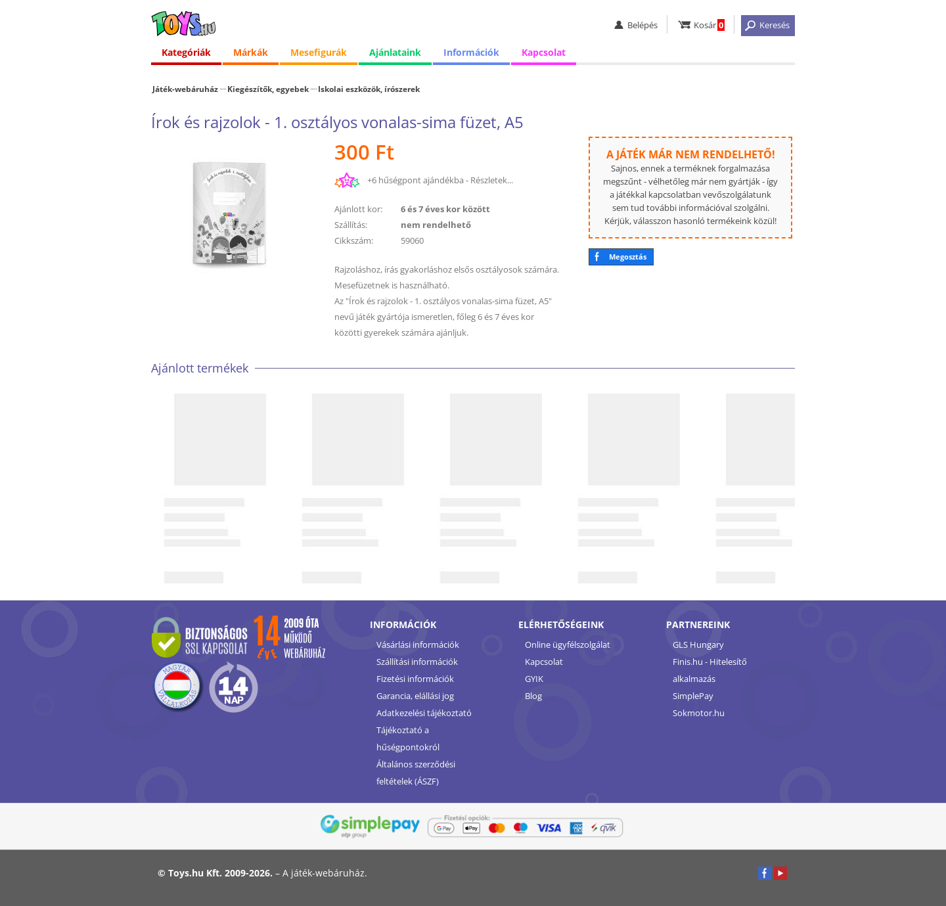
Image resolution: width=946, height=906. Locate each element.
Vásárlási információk (417, 644)
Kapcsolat (544, 52)
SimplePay (693, 696)
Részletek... (491, 180)
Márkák (250, 52)
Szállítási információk (417, 662)
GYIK (534, 679)
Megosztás (627, 256)
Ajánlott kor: (358, 209)
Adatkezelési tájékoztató (424, 713)
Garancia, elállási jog (415, 696)
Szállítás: (350, 225)
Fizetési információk (415, 679)
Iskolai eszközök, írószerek (369, 88)
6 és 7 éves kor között (445, 209)
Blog (533, 696)
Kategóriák (186, 52)
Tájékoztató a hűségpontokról (407, 738)
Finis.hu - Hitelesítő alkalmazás (710, 670)
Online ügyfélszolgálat (567, 644)
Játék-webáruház (185, 88)
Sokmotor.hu (699, 713)
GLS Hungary (698, 644)
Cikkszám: (353, 240)
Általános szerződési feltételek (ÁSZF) (415, 772)
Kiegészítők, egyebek (268, 88)
